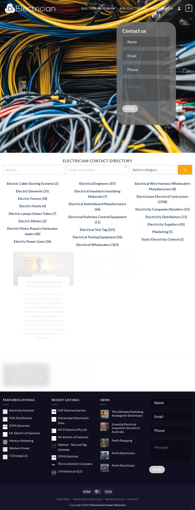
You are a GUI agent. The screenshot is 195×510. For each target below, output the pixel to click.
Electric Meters (30, 221)
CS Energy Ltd (18, 455)
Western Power (19, 448)
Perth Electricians (123, 453)
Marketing (160, 232)
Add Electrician (133, 8)
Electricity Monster (21, 410)
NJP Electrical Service (72, 410)
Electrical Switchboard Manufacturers (97, 204)
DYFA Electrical (19, 425)
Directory (63, 499)
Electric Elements (29, 191)
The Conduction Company (75, 463)
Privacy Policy (115, 499)
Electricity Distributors (159, 217)
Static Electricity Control (160, 239)
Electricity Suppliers (159, 224)
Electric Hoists (30, 206)
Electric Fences (29, 199)
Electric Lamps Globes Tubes (30, 214)
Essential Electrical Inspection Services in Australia (126, 427)
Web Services (162, 8)
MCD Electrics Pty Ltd (72, 429)
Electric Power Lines (29, 241)
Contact (133, 499)
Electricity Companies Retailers (159, 209)
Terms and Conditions (88, 499)
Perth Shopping (122, 440)
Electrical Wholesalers (93, 245)
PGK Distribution (20, 418)
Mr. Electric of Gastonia (24, 433)
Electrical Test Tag (93, 230)
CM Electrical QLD (70, 471)
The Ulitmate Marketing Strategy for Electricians (127, 413)
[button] (179, 8)
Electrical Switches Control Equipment (97, 217)
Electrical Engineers (94, 184)
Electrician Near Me (98, 8)
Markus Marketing (21, 440)
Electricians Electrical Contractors (162, 197)
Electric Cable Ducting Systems (30, 184)
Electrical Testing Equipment (94, 237)
